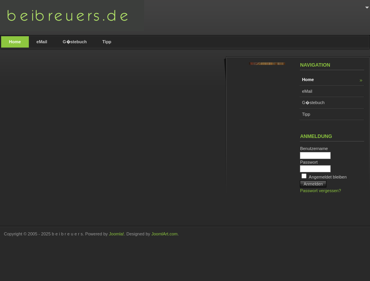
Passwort (308, 162)
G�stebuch (313, 102)
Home (308, 79)
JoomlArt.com (165, 234)
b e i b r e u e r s (72, 15)
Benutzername (314, 148)
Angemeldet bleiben (328, 177)
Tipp (306, 114)
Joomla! (116, 234)
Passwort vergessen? (320, 190)
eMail (307, 91)
